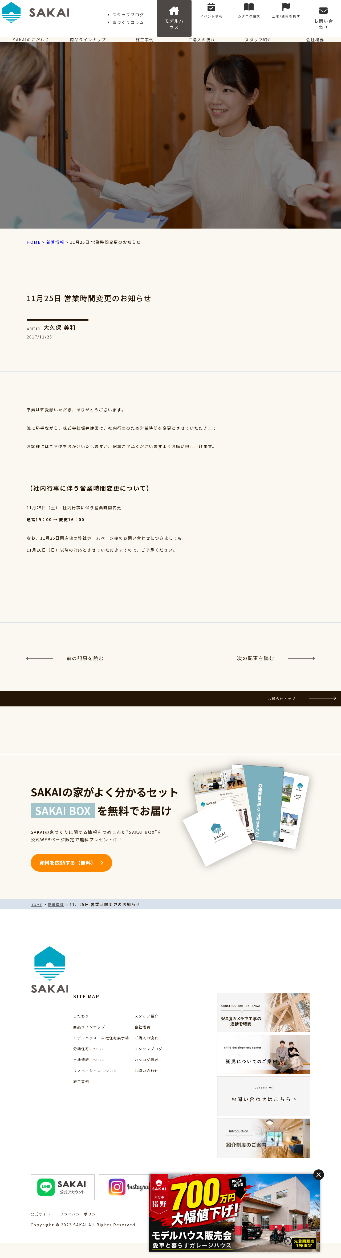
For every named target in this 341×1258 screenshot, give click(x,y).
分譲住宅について (76, 1063)
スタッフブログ (117, 13)
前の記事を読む (65, 660)
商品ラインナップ (85, 36)
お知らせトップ (294, 707)
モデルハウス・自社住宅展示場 (90, 1052)
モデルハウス (204, 13)
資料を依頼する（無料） (72, 877)
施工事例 (142, 36)
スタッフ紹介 (255, 36)
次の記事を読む (275, 660)
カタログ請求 (266, 13)
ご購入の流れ (199, 36)
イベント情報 (235, 13)
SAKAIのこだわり (28, 36)
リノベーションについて (83, 1085)
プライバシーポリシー (85, 1228)
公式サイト (42, 1228)
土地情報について (76, 1074)
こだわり (67, 1030)
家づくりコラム (162, 13)
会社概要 (312, 36)
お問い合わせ (327, 13)
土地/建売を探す (296, 13)
